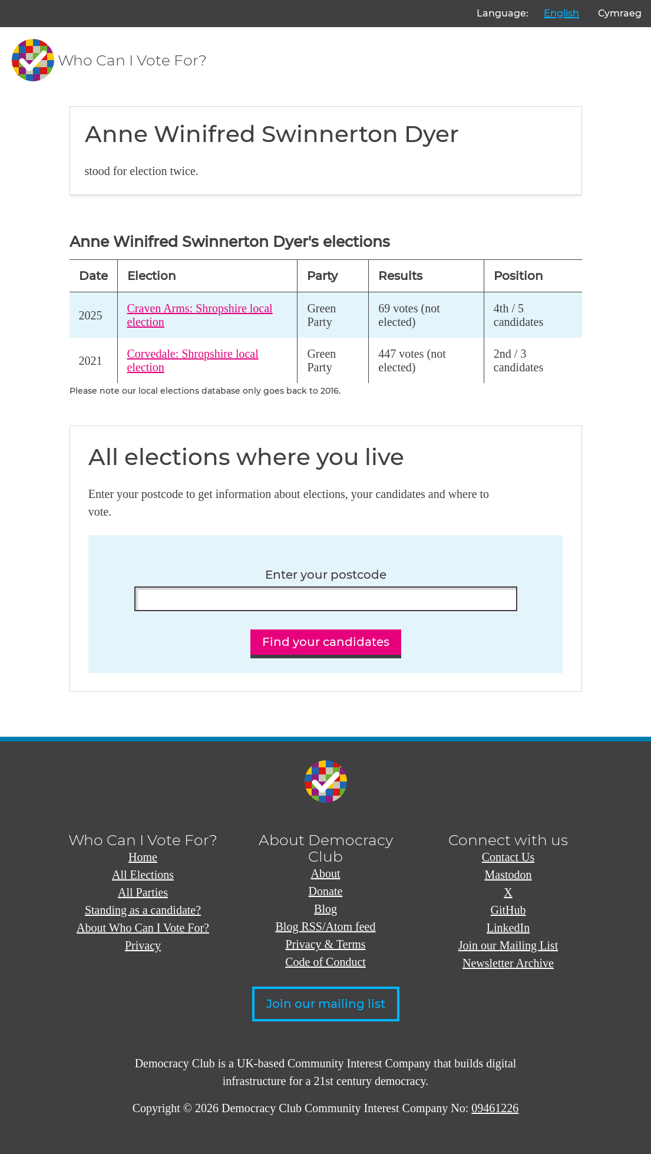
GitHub (508, 910)
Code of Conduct (325, 961)
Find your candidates (325, 642)
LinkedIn (508, 927)
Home (142, 856)
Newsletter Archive (508, 963)
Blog (325, 908)
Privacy (143, 945)
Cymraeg (620, 13)
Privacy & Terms (326, 944)
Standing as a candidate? (143, 910)
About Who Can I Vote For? (143, 927)
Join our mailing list (325, 1004)
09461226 (494, 1108)
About (326, 873)
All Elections (143, 874)
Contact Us (508, 856)
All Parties (143, 892)
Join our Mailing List (508, 945)
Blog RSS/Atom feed (325, 926)
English (561, 13)
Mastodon (508, 874)
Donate (326, 891)
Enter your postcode (325, 575)
